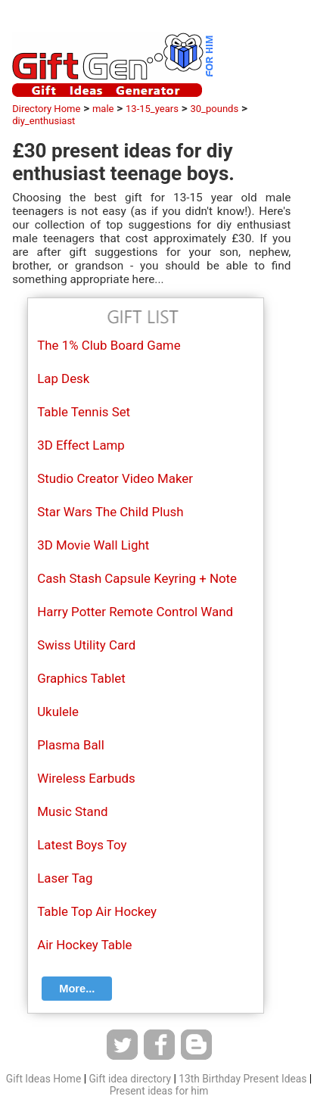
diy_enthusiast (43, 120)
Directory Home (46, 108)
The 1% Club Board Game (108, 345)
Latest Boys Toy (81, 844)
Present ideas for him (159, 1091)
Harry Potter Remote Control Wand (135, 611)
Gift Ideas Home (43, 1079)
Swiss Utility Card (86, 644)
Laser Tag (64, 878)
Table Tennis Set (83, 411)
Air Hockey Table (84, 944)
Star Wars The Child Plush (110, 511)
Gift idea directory (130, 1079)
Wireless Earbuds (86, 778)
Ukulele (58, 711)
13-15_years (152, 108)
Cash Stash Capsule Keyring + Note (137, 578)
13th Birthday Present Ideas (242, 1079)
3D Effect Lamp (81, 445)
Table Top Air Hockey (97, 911)
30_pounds (214, 108)
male (103, 108)
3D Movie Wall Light (93, 545)
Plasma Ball (70, 744)
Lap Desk (63, 378)
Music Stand (72, 811)
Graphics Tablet (81, 678)
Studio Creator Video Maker (115, 478)
